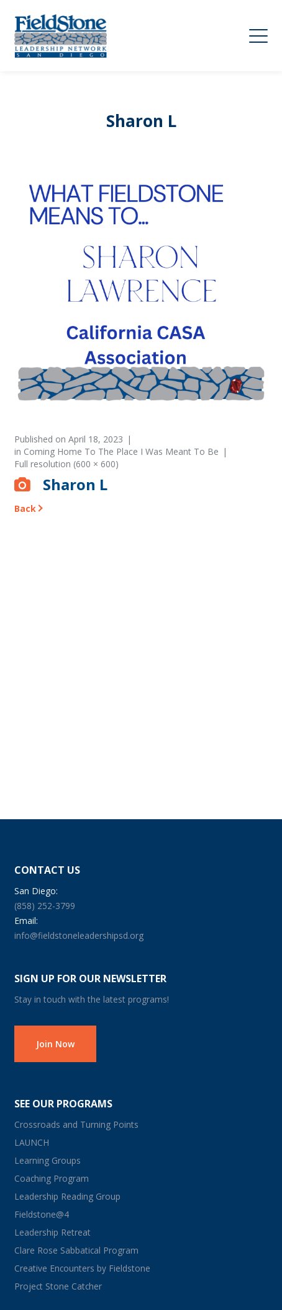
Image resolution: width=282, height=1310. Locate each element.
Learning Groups (47, 1160)
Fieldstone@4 (41, 1214)
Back (25, 508)
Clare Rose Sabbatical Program (76, 1250)
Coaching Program (51, 1178)
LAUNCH (31, 1142)
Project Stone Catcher (58, 1286)
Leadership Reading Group (67, 1196)
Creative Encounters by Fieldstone (82, 1268)
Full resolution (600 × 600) (66, 464)
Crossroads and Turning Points (76, 1124)
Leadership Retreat (52, 1232)
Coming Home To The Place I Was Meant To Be (121, 451)
